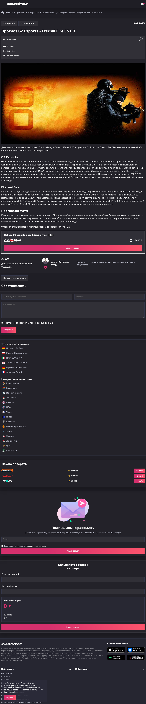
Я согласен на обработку (28, 323)
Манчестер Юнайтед (14, 426)
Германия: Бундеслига (13, 367)
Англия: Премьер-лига (13, 362)
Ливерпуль (9, 397)
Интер (7, 417)
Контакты (5, 677)
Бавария (8, 402)
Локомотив (9, 441)
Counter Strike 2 (28, 23)
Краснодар (9, 450)
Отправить (9, 330)
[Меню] (3, 4)
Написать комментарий (14, 278)
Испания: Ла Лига (12, 348)
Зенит (7, 431)
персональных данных (41, 323)
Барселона (9, 388)
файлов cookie (10, 692)
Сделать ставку (73, 248)
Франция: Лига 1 (10, 372)
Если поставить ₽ (10, 574)
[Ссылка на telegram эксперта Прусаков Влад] (45, 267)
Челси (7, 412)
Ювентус (8, 421)
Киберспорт (9, 23)
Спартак (8, 436)
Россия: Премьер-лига (13, 353)
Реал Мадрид (10, 383)
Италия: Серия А (10, 358)
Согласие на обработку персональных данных (22, 702)
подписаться (73, 551)
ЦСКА (7, 445)
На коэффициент (10, 586)
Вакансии (5, 680)
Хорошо (10, 697)
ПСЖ (6, 407)
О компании (6, 673)
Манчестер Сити (12, 393)
